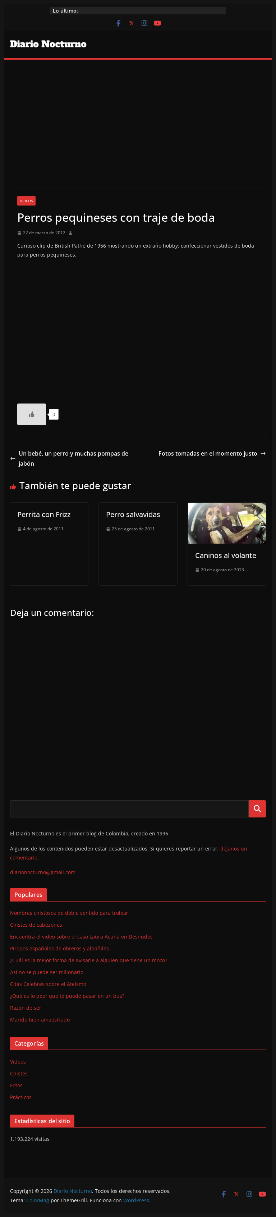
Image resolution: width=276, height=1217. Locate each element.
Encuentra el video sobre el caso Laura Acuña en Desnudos (81, 936)
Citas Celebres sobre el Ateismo (48, 984)
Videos (26, 200)
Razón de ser (25, 1007)
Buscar (257, 809)
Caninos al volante (225, 555)
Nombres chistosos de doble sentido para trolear (69, 912)
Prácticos (21, 1097)
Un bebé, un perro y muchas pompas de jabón (69, 459)
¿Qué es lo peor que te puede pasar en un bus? (67, 995)
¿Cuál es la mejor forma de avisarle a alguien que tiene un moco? (88, 960)
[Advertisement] (138, 113)
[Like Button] (31, 414)
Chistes (19, 1073)
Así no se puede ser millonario (46, 972)
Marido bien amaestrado (40, 1019)
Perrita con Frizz (43, 514)
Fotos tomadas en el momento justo (212, 453)
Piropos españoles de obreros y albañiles (59, 948)
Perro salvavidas (133, 514)
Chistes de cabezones (36, 924)
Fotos (16, 1085)
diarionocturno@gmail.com (42, 872)
